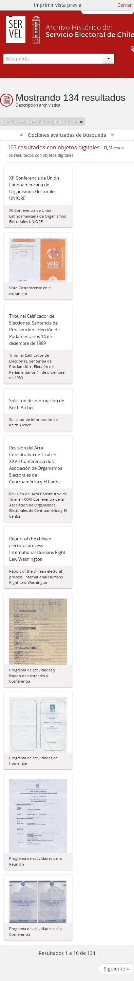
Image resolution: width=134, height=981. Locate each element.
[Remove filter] (81, 121)
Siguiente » (116, 968)
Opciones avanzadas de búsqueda (67, 135)
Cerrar (124, 5)
